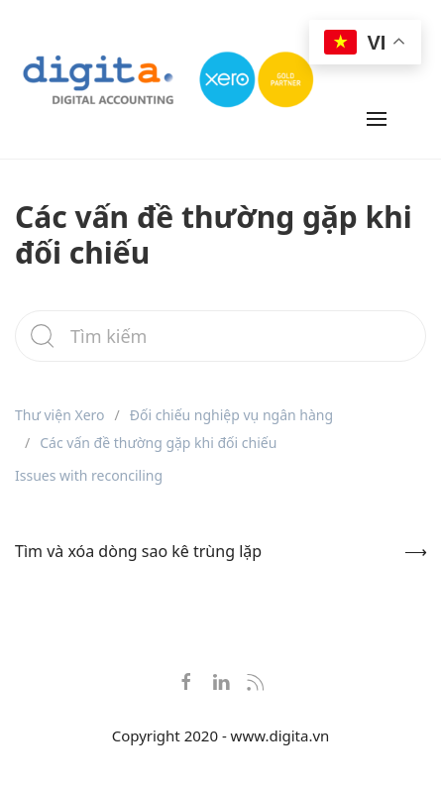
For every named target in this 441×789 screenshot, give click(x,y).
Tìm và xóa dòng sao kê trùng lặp (138, 551)
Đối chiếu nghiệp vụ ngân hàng (231, 414)
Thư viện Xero (60, 414)
